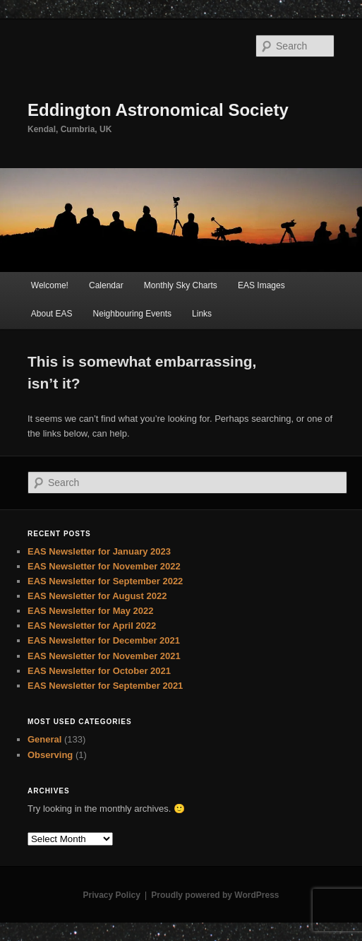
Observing (50, 755)
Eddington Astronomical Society (158, 109)
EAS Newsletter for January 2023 (99, 551)
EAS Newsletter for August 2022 (97, 596)
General (44, 739)
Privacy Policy (111, 895)
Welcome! (49, 285)
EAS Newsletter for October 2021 (99, 670)
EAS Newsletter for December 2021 (104, 640)
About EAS (52, 314)
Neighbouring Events (132, 314)
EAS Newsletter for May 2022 (90, 610)
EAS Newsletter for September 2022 (105, 581)
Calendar (106, 285)
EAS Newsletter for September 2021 (105, 685)
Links (202, 314)
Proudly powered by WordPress (215, 895)
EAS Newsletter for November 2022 (104, 566)
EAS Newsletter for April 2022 (92, 625)
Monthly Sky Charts (180, 285)
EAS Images (261, 285)
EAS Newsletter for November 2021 (104, 656)
